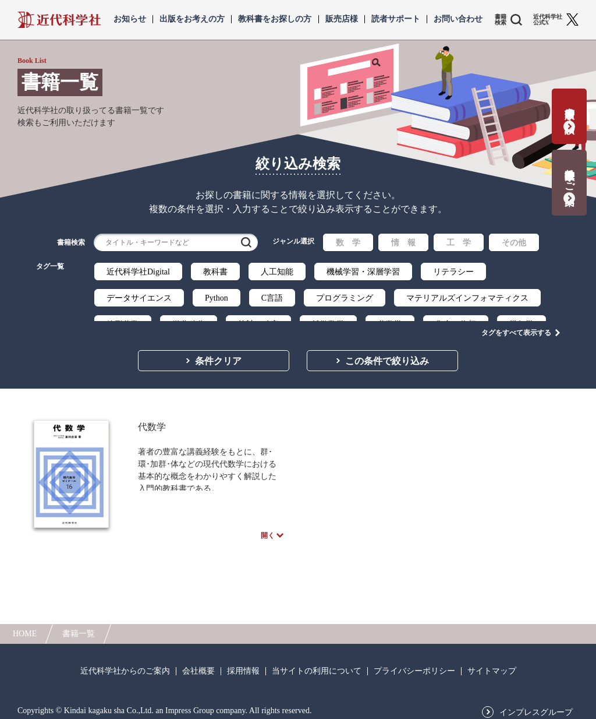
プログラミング (344, 298)
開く (268, 529)
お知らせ (129, 19)
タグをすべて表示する (516, 321)
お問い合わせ (458, 19)
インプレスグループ (536, 707)
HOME (25, 628)
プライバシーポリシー (414, 666)
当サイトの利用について (316, 666)
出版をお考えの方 (192, 19)
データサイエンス (139, 298)
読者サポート (395, 19)
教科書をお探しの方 (274, 19)
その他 (514, 242)
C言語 (272, 298)
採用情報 (243, 666)
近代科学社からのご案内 (125, 666)
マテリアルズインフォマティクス (467, 298)
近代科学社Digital (138, 271)
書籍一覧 (78, 628)
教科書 (215, 271)
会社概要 (198, 666)
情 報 (403, 242)
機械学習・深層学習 (363, 271)
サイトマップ (491, 666)
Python (216, 298)
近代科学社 (59, 20)
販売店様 (341, 19)
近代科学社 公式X (547, 20)
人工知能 (277, 271)
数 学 (348, 242)
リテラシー (453, 271)
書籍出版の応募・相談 (569, 108)
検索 (246, 242)
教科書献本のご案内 (569, 175)
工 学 (458, 242)
